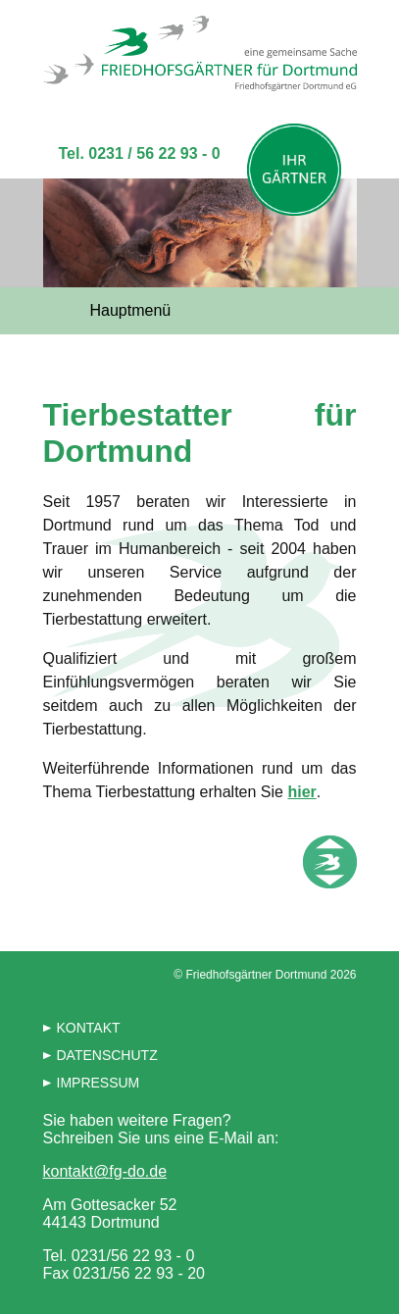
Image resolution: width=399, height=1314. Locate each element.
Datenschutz (107, 1055)
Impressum (98, 1082)
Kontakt (89, 1028)
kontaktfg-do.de (105, 1171)
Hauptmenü (131, 310)
